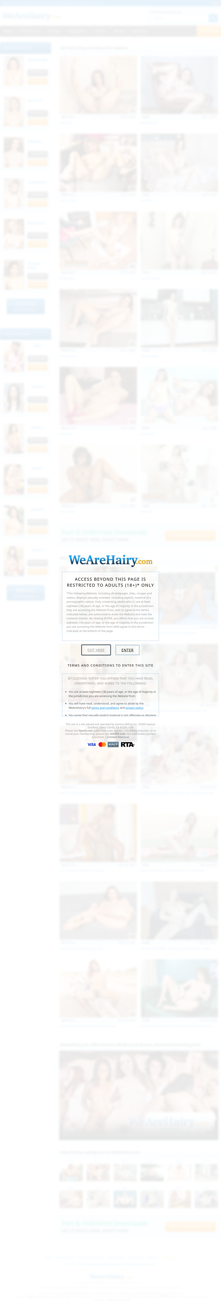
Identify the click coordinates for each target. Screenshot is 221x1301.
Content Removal (118, 737)
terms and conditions (105, 708)
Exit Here (96, 650)
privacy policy (134, 708)
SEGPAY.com (117, 733)
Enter (127, 650)
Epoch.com (86, 730)
